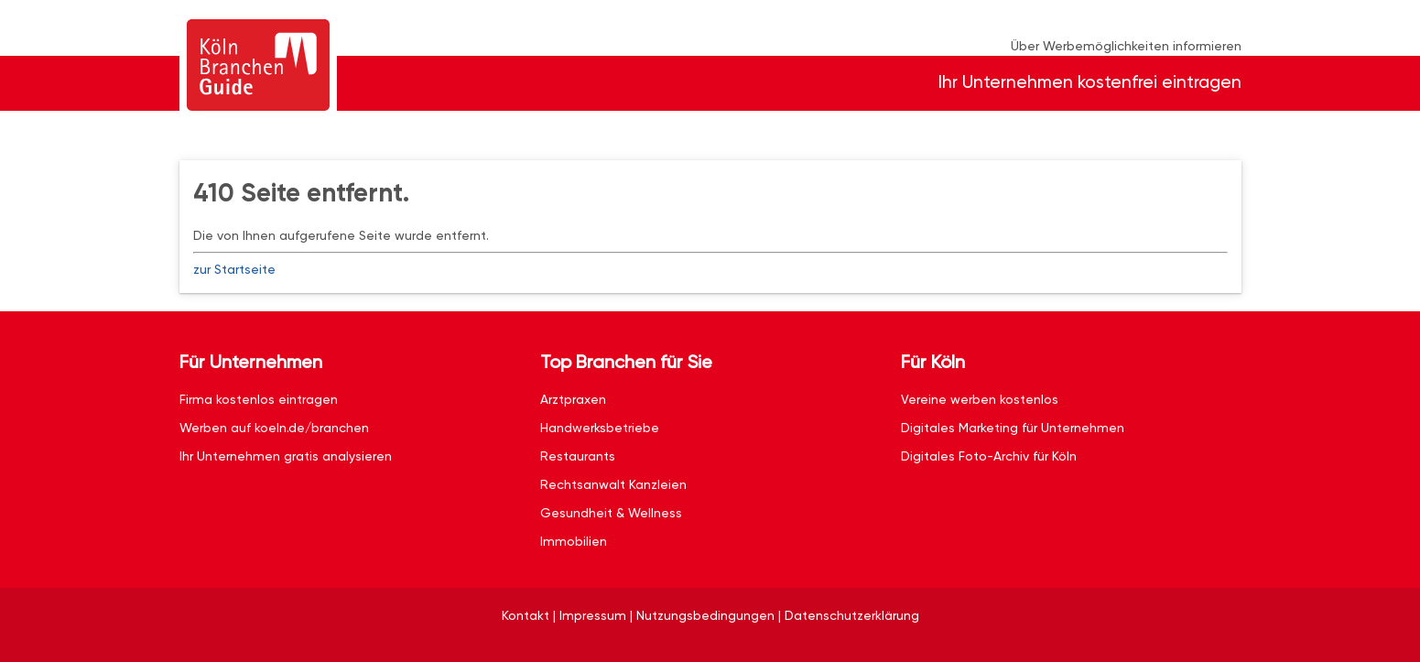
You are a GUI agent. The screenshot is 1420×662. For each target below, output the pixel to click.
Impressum (592, 615)
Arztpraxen (573, 399)
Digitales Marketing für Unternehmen (1012, 427)
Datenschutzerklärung (852, 615)
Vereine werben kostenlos (979, 399)
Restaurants (577, 456)
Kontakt (525, 615)
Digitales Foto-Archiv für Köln (989, 456)
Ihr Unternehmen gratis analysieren (285, 456)
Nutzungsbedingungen (705, 615)
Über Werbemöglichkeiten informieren (1126, 45)
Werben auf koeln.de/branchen (274, 427)
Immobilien (573, 541)
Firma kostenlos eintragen (258, 399)
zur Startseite (234, 269)
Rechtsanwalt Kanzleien (613, 484)
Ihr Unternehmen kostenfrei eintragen (1089, 81)
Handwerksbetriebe (599, 427)
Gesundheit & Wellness (611, 512)
